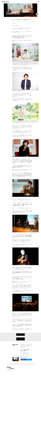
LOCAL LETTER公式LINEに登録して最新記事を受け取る (20, 340)
